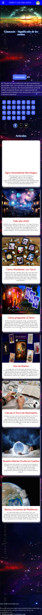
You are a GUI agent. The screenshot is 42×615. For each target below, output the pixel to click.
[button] (15, 125)
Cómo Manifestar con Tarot (21, 269)
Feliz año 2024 (21, 221)
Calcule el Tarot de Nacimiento (21, 412)
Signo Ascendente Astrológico (21, 172)
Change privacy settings (21, 598)
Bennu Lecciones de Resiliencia (21, 509)
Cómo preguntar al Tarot (21, 317)
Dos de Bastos (21, 366)
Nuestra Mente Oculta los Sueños (21, 461)
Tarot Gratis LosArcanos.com (9, 604)
